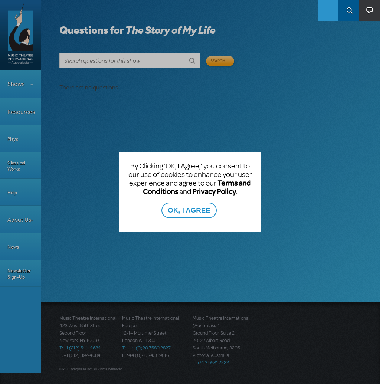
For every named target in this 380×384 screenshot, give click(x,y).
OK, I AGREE (189, 210)
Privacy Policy (214, 191)
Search (348, 10)
